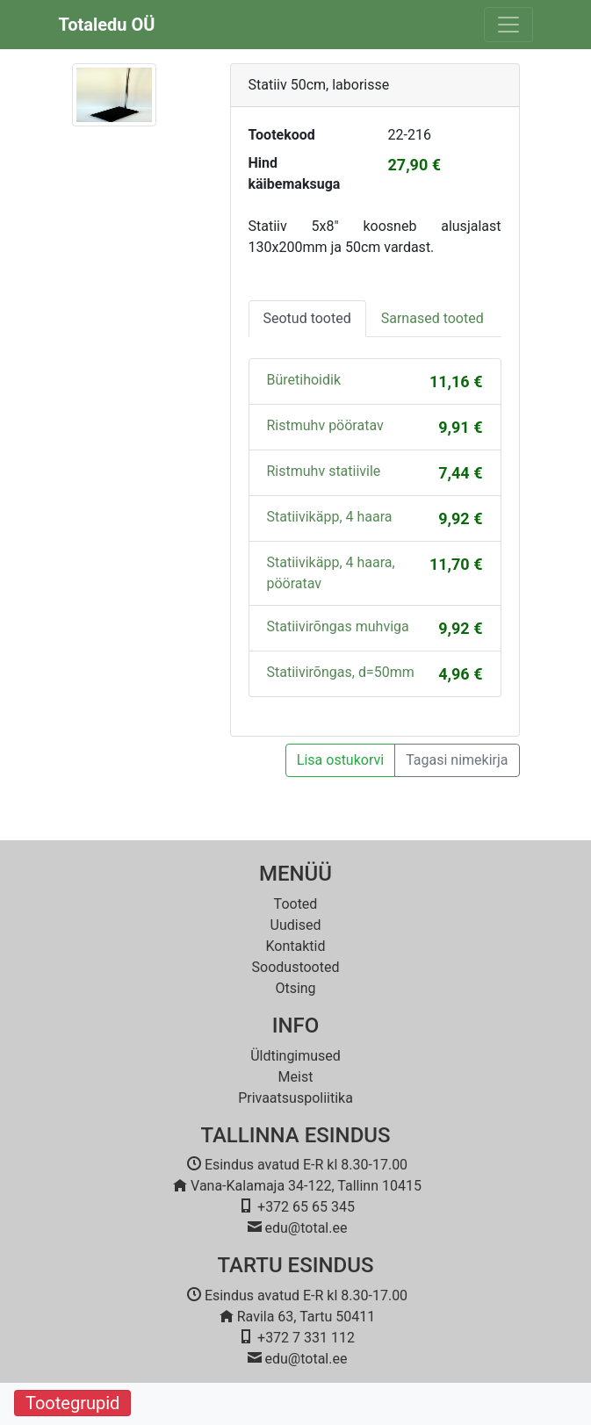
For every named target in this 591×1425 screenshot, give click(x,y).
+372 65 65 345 (306, 1206)
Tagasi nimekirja (457, 760)
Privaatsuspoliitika (295, 1098)
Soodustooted (296, 967)
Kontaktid (296, 946)
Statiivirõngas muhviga (338, 626)
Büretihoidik (304, 379)
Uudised (295, 925)
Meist (296, 1077)
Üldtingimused (295, 1055)
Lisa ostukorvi (340, 760)
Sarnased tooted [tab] (432, 318)
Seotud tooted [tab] (307, 318)
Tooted (296, 904)
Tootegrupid (72, 1403)
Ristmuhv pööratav (325, 425)
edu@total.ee (306, 1228)
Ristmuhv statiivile (324, 471)
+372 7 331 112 (306, 1337)
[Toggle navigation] (508, 24)
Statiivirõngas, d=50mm (340, 672)
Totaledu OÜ (107, 24)
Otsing (295, 988)
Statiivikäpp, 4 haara (330, 516)
